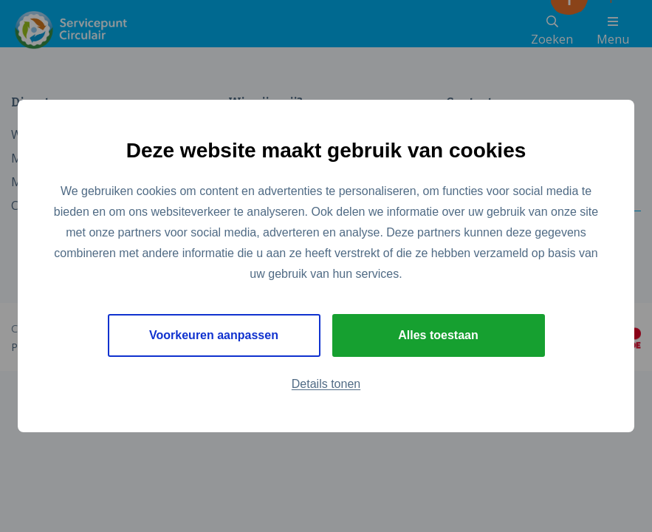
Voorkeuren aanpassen (213, 335)
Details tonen (326, 384)
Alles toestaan (438, 335)
